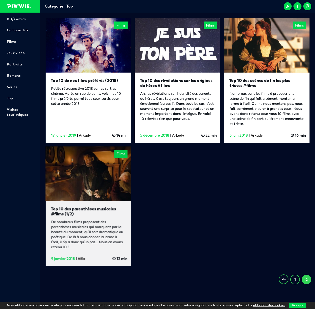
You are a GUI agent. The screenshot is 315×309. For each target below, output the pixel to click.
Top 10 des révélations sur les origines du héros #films (176, 83)
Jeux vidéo (16, 53)
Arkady (85, 135)
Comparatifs (18, 30)
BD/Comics (16, 19)
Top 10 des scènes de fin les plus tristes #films (259, 83)
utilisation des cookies (269, 305)
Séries (12, 87)
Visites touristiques (17, 112)
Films (11, 42)
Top (10, 98)
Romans (14, 75)
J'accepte (297, 305)
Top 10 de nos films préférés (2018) (84, 80)
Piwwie (19, 6)
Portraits (15, 64)
